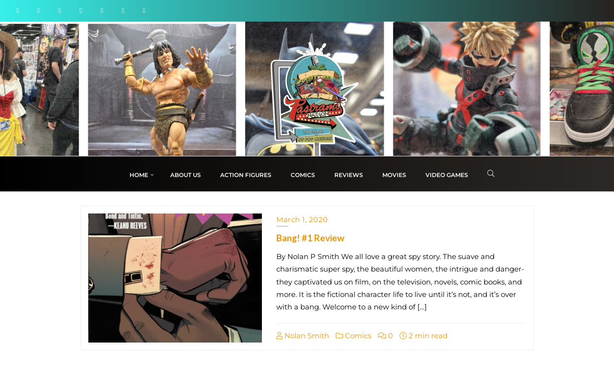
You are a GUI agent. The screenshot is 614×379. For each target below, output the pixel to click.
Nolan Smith (302, 335)
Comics (353, 335)
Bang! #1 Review (310, 237)
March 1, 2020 (302, 219)
